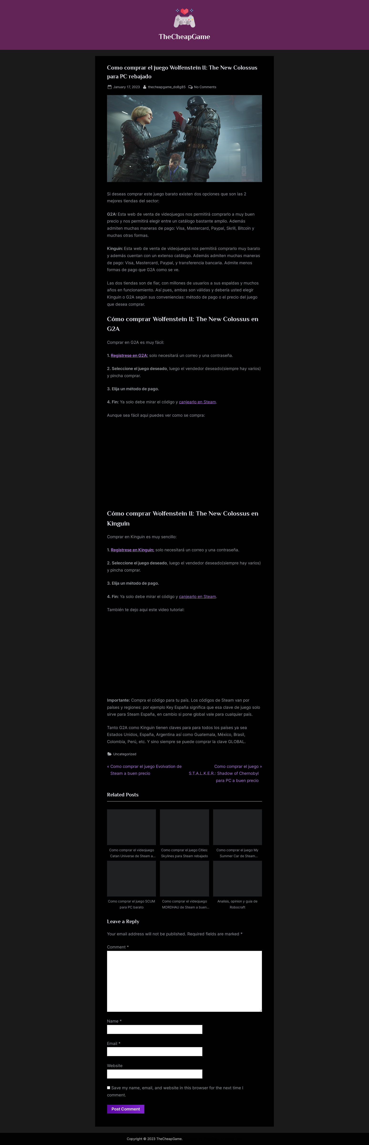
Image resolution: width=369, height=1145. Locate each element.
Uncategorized (124, 754)
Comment (118, 947)
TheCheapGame (184, 36)
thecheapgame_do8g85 (167, 86)
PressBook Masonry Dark (222, 1139)
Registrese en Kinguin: (132, 549)
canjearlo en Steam (197, 402)
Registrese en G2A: (129, 355)
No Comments (205, 87)
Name (114, 1021)
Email (114, 1043)
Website (115, 1065)
